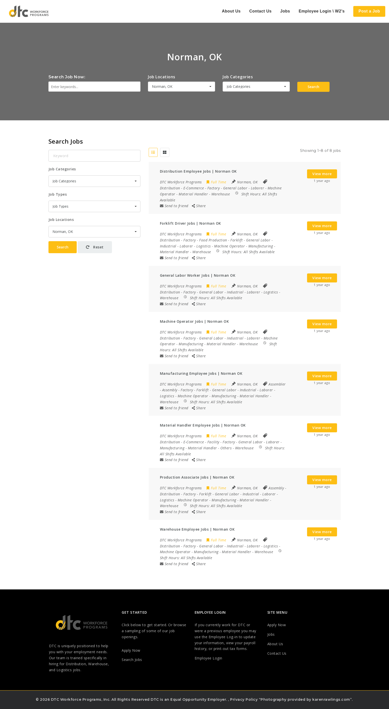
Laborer (257, 188)
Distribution (170, 188)
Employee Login (208, 658)
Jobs (285, 11)
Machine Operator (229, 246)
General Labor (235, 188)
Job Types (57, 194)
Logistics (203, 246)
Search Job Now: (66, 77)
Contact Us (260, 11)
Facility (213, 442)
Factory (213, 188)
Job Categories (238, 77)
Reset (95, 247)
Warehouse (220, 194)
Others (226, 448)
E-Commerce (193, 188)
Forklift (236, 240)
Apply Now (131, 650)
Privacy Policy (244, 699)
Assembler (277, 384)
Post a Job (369, 11)
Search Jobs (132, 659)
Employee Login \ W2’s (322, 11)
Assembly (169, 390)
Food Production (213, 240)
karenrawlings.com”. (332, 699)
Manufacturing (260, 246)
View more (322, 173)
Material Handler (193, 194)
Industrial (168, 246)
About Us (231, 11)
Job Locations (161, 77)
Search (313, 86)
